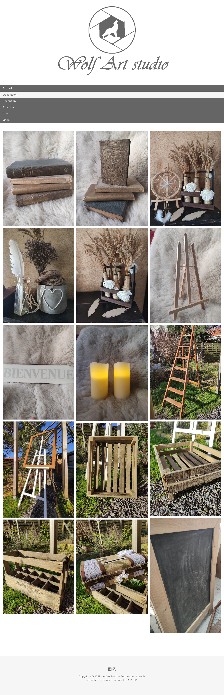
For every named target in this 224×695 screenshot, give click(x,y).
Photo (6, 113)
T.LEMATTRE (130, 680)
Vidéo (6, 119)
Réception (9, 100)
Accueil (7, 88)
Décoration (10, 94)
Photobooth (10, 107)
